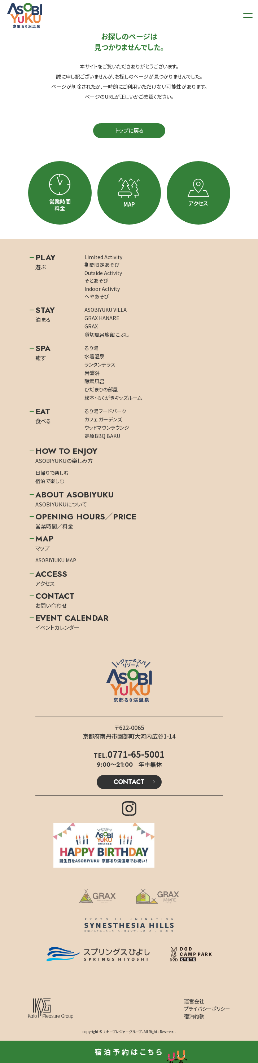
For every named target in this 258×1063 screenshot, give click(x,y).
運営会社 (194, 1001)
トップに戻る (129, 130)
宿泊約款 (194, 1016)
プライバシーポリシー (207, 1008)
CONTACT (129, 782)
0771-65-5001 (136, 754)
